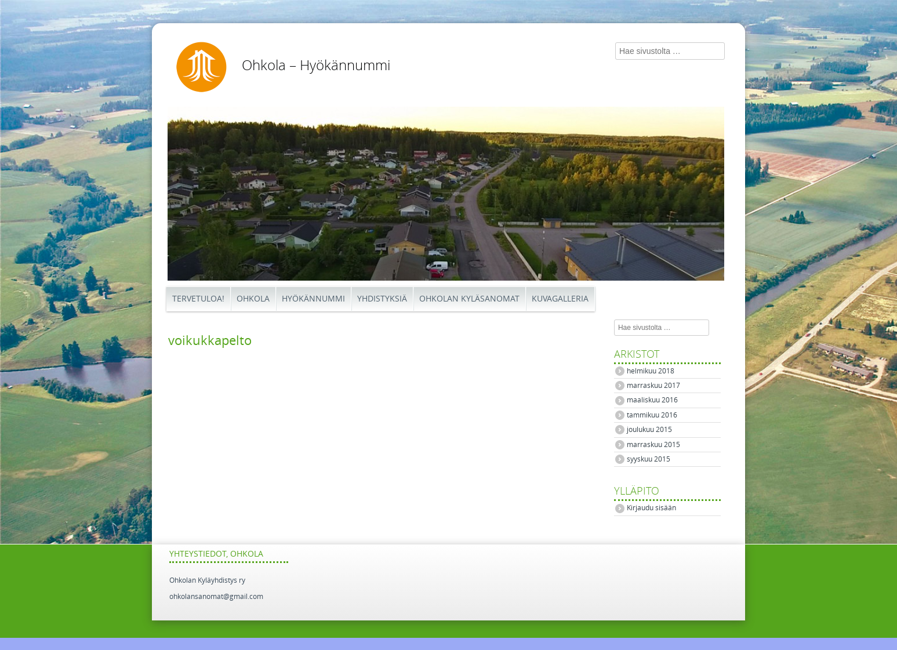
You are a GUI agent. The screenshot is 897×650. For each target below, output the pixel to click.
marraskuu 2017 (653, 386)
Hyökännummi (313, 299)
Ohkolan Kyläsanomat (469, 299)
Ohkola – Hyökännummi (316, 65)
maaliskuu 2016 (652, 400)
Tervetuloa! (198, 299)
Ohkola (253, 299)
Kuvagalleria (560, 299)
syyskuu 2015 (648, 459)
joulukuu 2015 (649, 430)
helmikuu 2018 (650, 371)
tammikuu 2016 (652, 415)
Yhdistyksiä (382, 299)
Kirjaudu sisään (651, 508)
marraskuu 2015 (653, 445)
